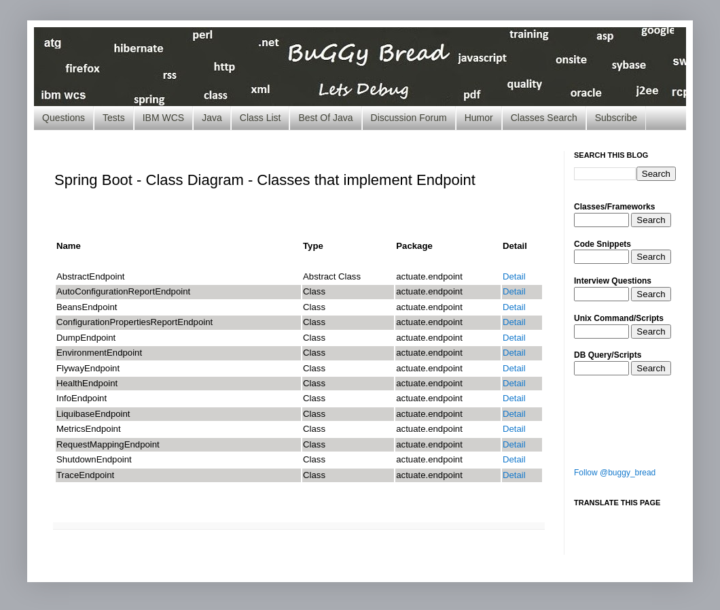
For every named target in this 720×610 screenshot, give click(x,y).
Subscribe (616, 117)
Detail (514, 276)
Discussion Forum (409, 117)
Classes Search (544, 117)
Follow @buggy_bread (614, 472)
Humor (479, 117)
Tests (114, 117)
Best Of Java (325, 117)
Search (650, 220)
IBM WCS (163, 117)
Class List (260, 117)
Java (212, 117)
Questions (63, 117)
